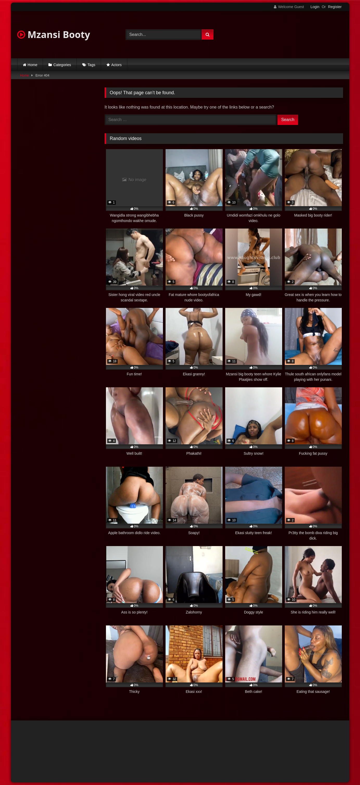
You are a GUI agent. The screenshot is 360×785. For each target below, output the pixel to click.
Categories (62, 65)
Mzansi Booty (53, 34)
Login (315, 7)
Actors (116, 65)
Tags (91, 65)
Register (335, 7)
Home (32, 65)
